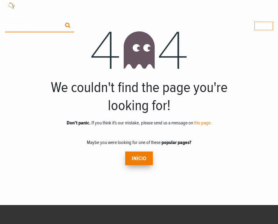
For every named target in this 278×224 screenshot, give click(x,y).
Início (139, 158)
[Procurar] (67, 26)
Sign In (263, 25)
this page (202, 123)
